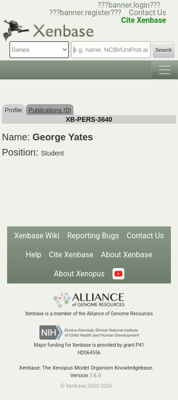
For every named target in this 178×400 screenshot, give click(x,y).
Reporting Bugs (93, 235)
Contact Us (147, 12)
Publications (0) (49, 110)
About (79, 273)
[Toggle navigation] (164, 69)
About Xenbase (126, 254)
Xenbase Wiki (37, 235)
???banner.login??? (128, 5)
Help (33, 254)
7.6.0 (95, 375)
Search (164, 50)
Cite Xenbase (71, 254)
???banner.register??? (85, 12)
